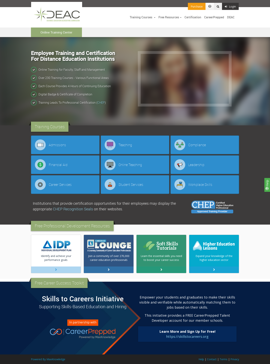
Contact (212, 359)
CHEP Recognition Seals (73, 208)
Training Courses (141, 17)
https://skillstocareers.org (187, 336)
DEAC (231, 17)
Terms (223, 359)
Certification (192, 17)
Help (267, 185)
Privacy (234, 359)
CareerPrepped (214, 17)
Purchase (197, 6)
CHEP (101, 102)
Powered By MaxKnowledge (48, 359)
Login (230, 6)
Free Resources (168, 17)
